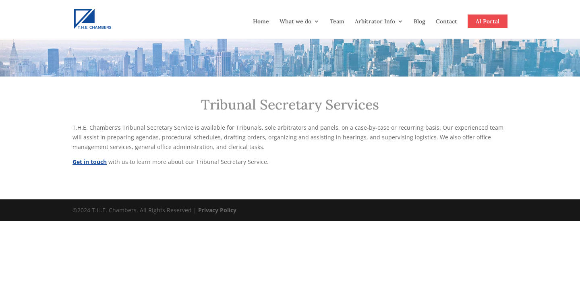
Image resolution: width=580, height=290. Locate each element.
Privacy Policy (217, 210)
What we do (295, 22)
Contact (446, 22)
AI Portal (487, 21)
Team (337, 22)
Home (261, 22)
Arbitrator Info (375, 22)
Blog (419, 22)
